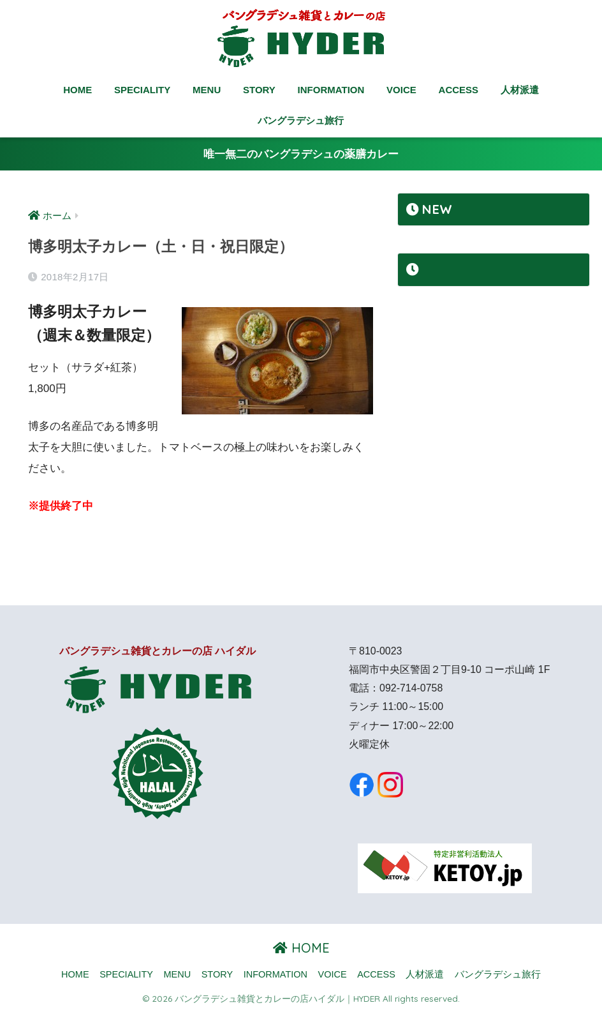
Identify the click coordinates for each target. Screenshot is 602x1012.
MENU (207, 89)
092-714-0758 (411, 688)
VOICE (401, 89)
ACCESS (459, 89)
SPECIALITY (142, 89)
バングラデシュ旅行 (301, 120)
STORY (259, 89)
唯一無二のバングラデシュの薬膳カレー (301, 154)
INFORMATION (331, 89)
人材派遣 (520, 89)
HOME (77, 89)
